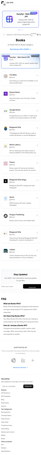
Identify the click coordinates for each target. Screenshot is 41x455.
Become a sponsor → (20, 367)
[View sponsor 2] (22, 29)
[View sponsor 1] (19, 29)
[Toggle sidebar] (4, 4)
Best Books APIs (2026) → (20, 49)
